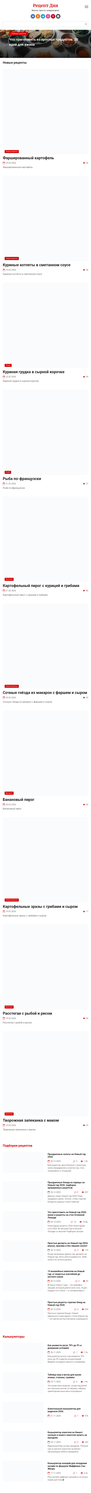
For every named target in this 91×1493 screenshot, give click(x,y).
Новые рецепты (12, 151)
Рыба (8, 472)
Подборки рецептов (17, 1145)
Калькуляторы (14, 1336)
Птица (8, 365)
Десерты (9, 793)
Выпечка (9, 579)
